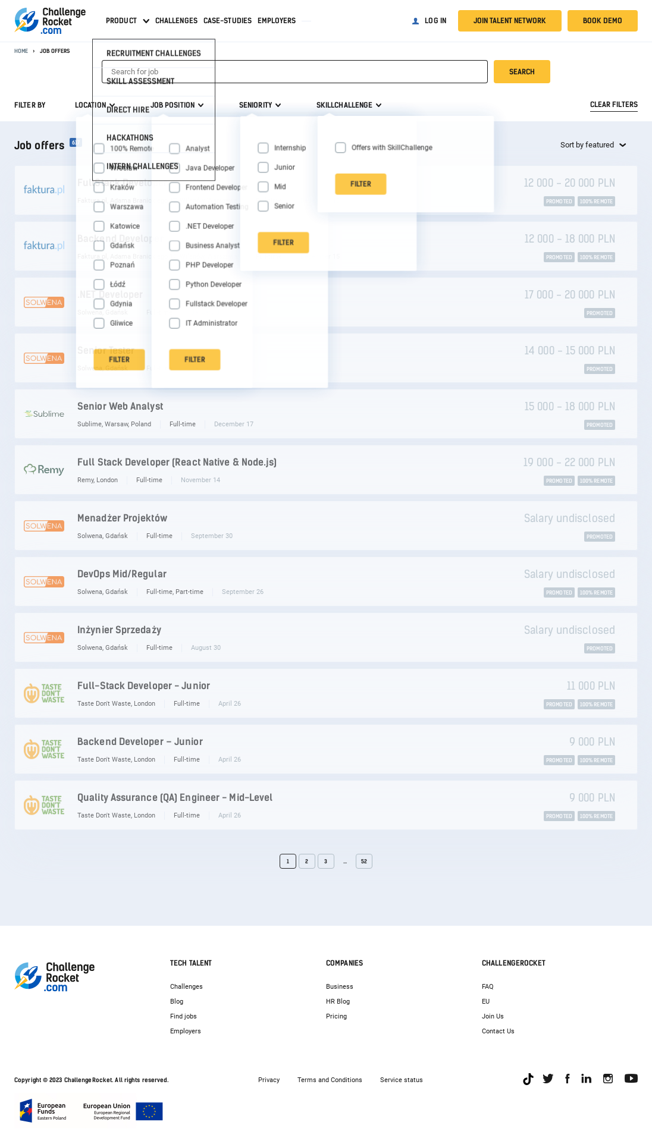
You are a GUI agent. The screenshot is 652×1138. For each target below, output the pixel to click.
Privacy (269, 1080)
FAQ (488, 987)
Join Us (493, 1016)
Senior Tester (105, 350)
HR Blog (338, 1001)
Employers (277, 21)
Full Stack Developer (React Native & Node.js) (177, 462)
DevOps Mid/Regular (122, 574)
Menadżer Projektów (122, 518)
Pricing (336, 1016)
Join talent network (510, 21)
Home (21, 51)
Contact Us (498, 1031)
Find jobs (183, 1016)
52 (364, 861)
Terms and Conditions (329, 1080)
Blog (176, 1001)
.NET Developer (110, 294)
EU (486, 1001)
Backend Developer (120, 238)
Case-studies (227, 21)
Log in (435, 21)
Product (121, 21)
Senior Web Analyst (120, 406)
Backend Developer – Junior (140, 741)
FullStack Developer (122, 182)
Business (339, 987)
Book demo (602, 21)
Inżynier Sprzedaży (119, 630)
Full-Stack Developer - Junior (143, 685)
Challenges (176, 21)
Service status (401, 1080)
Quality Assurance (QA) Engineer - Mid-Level (174, 797)
